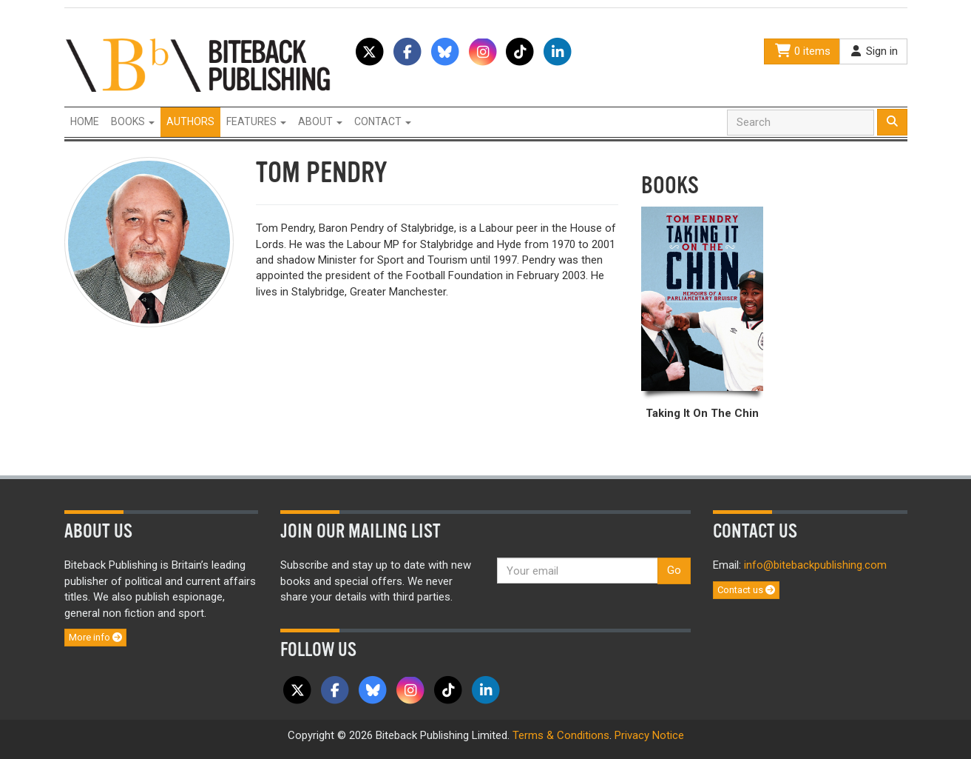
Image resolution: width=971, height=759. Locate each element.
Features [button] (256, 121)
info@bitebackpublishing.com (815, 565)
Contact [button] (382, 121)
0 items (802, 51)
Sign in (873, 51)
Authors (190, 121)
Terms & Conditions (560, 735)
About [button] (320, 121)
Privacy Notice (649, 735)
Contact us (746, 589)
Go (674, 570)
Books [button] (133, 121)
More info (95, 637)
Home (84, 121)
